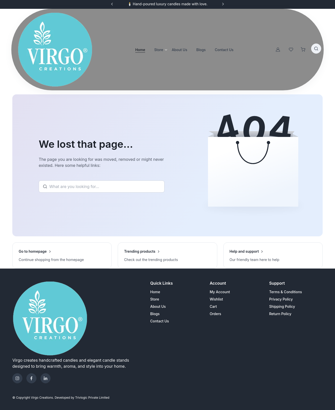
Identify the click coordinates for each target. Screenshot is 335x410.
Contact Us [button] (224, 50)
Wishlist (216, 299)
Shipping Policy (282, 306)
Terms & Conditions (285, 292)
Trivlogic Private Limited (92, 397)
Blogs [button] (201, 50)
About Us (158, 306)
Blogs (154, 314)
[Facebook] (31, 378)
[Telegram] (45, 378)
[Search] (101, 186)
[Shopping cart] (303, 50)
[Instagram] (17, 378)
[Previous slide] (112, 4)
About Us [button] (179, 50)
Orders (215, 314)
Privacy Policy (281, 299)
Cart (213, 306)
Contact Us (159, 321)
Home (140, 50)
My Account (220, 292)
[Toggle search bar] (316, 49)
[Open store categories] (165, 49)
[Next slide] (223, 4)
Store (158, 50)
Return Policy (280, 314)
